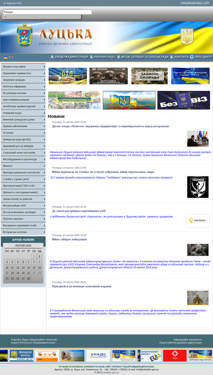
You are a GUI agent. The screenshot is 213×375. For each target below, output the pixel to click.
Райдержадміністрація (71, 56)
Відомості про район (14, 66)
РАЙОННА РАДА (105, 56)
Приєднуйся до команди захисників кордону (82, 286)
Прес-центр (203, 56)
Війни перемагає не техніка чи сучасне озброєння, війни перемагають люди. (103, 172)
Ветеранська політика (15, 232)
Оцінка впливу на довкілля (17, 198)
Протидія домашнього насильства (21, 172)
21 (28, 272)
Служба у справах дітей (16, 179)
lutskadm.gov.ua (110, 372)
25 (12, 278)
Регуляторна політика (14, 93)
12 (17, 267)
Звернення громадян (14, 79)
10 (7, 267)
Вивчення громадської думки (19, 119)
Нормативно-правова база (17, 73)
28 (28, 278)
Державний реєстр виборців (18, 145)
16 (39, 267)
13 (23, 267)
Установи (8, 132)
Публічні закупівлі (13, 218)
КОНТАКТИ (182, 56)
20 (23, 272)
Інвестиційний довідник (16, 99)
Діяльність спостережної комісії (20, 192)
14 (28, 267)
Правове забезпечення (15, 126)
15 (34, 267)
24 (7, 278)
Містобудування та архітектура (20, 159)
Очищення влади (12, 112)
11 (12, 267)
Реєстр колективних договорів (19, 212)
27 (23, 278)
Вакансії (7, 165)
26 (17, 278)
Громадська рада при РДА (17, 139)
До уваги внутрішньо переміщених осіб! (79, 211)
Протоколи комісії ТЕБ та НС (19, 185)
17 (7, 272)
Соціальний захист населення (19, 152)
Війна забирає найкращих (69, 239)
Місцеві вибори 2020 (14, 205)
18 (12, 272)
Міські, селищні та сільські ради (144, 56)
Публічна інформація (14, 86)
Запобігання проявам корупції (19, 106)
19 (17, 272)
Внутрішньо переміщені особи (19, 225)
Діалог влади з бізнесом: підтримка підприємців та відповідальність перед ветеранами (110, 126)
